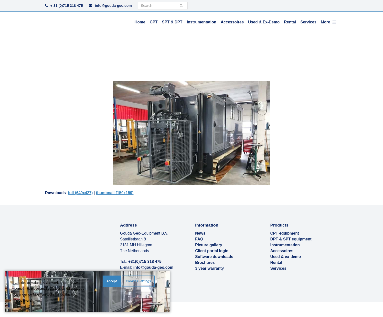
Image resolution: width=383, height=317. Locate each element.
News (200, 233)
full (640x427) (80, 193)
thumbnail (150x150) (115, 193)
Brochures (205, 262)
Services (278, 268)
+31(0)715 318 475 (144, 261)
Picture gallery (208, 245)
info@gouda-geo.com (113, 6)
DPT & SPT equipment (291, 239)
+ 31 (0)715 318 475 (66, 6)
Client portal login (211, 251)
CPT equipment (284, 233)
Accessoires (281, 251)
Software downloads (214, 257)
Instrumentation (285, 245)
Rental (276, 262)
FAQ (199, 239)
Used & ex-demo (285, 257)
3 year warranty (209, 268)
